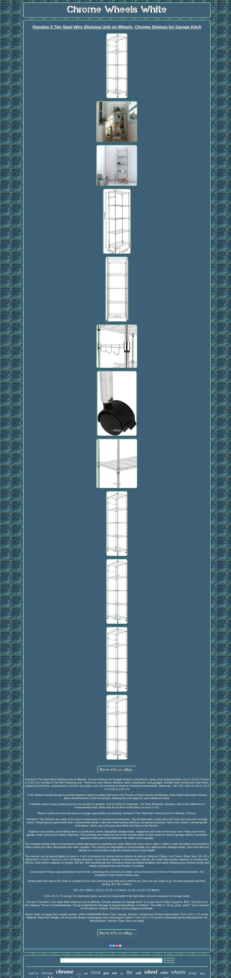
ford (95, 973)
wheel (150, 972)
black (202, 973)
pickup (193, 973)
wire (164, 972)
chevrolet (47, 973)
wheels (178, 972)
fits (129, 972)
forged (79, 974)
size (122, 973)
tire (86, 973)
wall (138, 973)
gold (106, 973)
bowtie (33, 973)
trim (114, 973)
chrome (64, 972)
